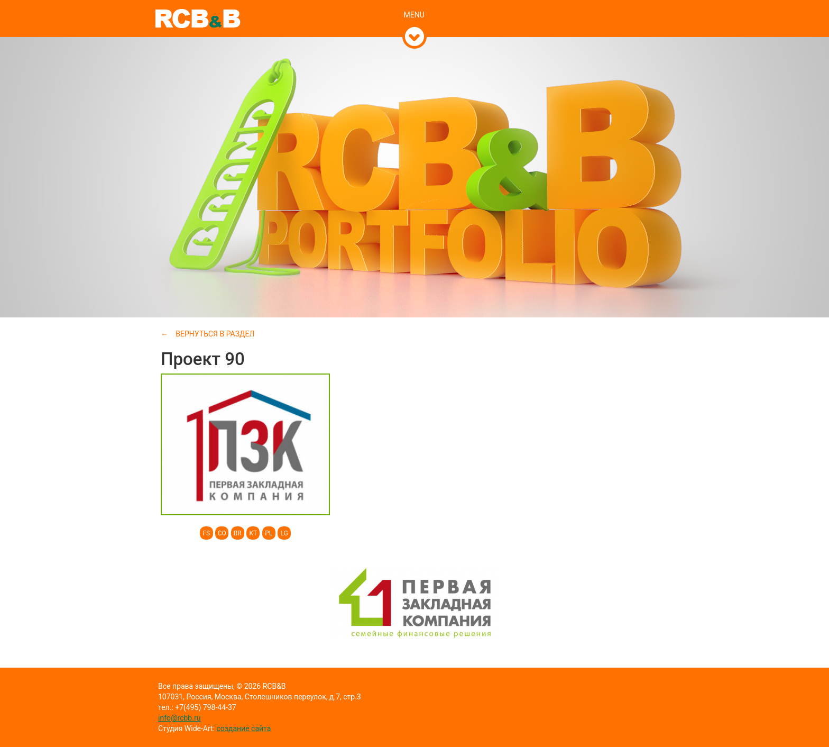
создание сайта (244, 728)
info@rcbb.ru (179, 718)
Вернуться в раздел (215, 334)
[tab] (415, 3)
